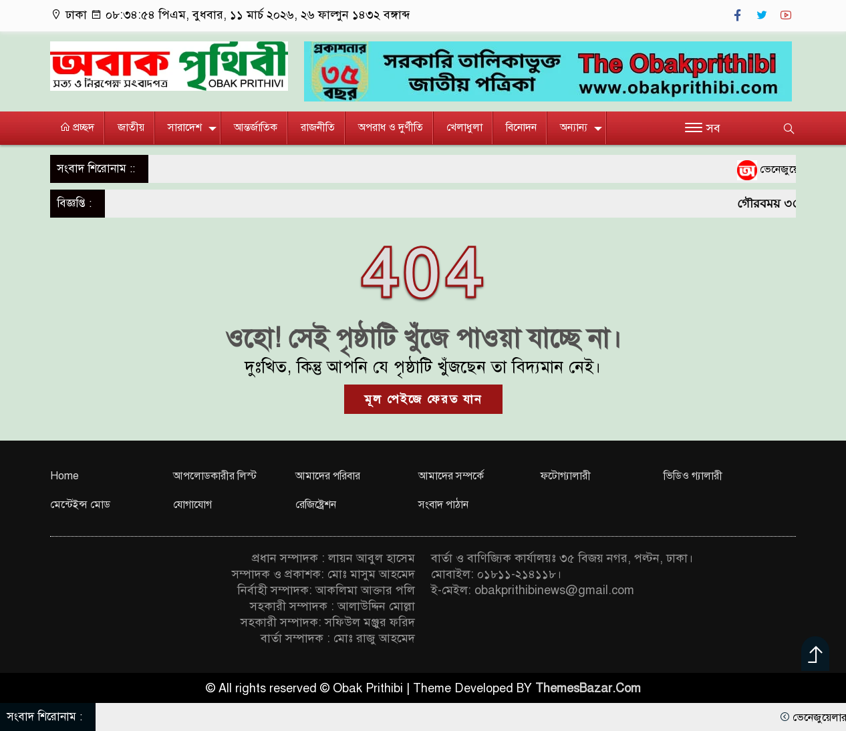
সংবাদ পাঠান (443, 504)
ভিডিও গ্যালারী (693, 476)
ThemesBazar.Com (588, 688)
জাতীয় (131, 127)
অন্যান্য (573, 127)
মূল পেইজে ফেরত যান (423, 399)
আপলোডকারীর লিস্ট (215, 476)
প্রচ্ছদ (76, 127)
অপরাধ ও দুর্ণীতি (390, 127)
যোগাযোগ (192, 504)
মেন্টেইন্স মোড (80, 504)
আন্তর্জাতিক (255, 127)
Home (64, 476)
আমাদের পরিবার (327, 476)
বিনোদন (521, 127)
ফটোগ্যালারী (566, 476)
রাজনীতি (318, 127)
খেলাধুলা (464, 127)
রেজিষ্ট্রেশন (315, 504)
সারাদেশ (185, 127)
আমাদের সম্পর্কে (451, 476)
